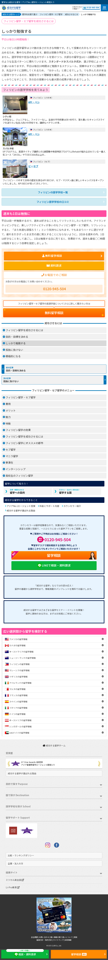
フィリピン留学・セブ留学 (21, 397)
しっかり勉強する (16, 343)
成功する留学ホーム (54, 745)
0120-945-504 (91, 8)
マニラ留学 (12, 456)
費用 (8, 404)
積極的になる (13, 356)
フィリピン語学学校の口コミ (53, 202)
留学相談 (36, 555)
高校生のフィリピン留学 (19, 475)
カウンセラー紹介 (72, 506)
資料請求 (54, 265)
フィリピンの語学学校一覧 (53, 192)
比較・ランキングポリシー (21, 855)
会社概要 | (35, 937)
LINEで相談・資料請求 (54, 565)
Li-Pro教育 (13, 887)
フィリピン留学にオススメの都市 (24, 443)
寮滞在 (9, 462)
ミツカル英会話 (15, 879)
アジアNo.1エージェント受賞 (21, 506)
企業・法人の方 (15, 863)
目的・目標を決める (17, 337)
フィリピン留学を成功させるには (24, 330)
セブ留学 (11, 449)
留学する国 (69, 491)
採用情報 (68, 940)
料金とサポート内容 (49, 506)
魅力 (8, 417)
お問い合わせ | (44, 937)
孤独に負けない (14, 350)
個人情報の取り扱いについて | (62, 937)
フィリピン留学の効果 (18, 430)
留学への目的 (17, 491)
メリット (11, 410)
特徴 (8, 423)
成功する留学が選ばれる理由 (21, 510)
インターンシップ (15, 469)
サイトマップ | (59, 940)
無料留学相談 (54, 312)
